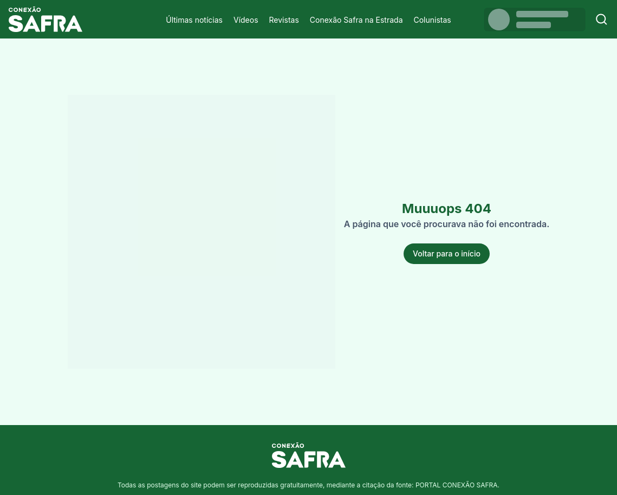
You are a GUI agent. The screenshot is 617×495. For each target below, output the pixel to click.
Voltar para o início (446, 253)
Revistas (284, 19)
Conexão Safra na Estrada (356, 19)
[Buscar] (601, 19)
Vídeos (245, 19)
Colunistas (432, 19)
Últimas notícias (194, 19)
